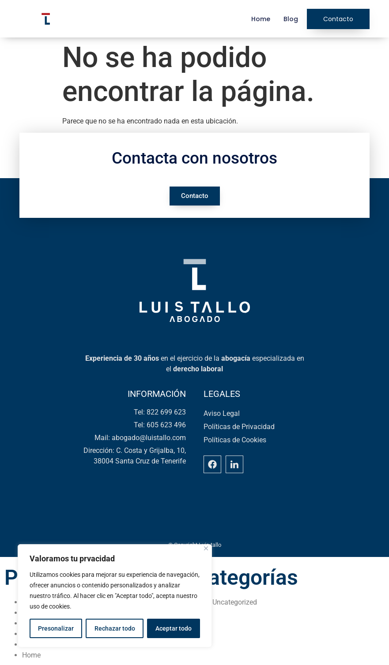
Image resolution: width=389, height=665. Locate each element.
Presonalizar (56, 628)
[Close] (206, 548)
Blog (290, 19)
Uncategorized (234, 602)
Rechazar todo (114, 628)
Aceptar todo (173, 628)
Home (260, 19)
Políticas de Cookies (235, 440)
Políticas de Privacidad (239, 426)
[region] (115, 595)
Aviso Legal (222, 413)
